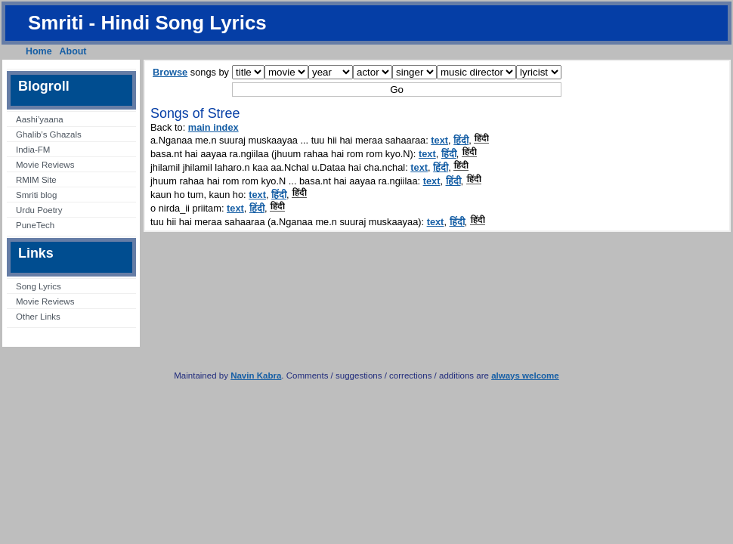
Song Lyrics (38, 286)
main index (213, 127)
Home (39, 51)
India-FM (33, 149)
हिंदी (461, 140)
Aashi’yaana (39, 119)
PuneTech (35, 225)
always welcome (525, 375)
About (73, 51)
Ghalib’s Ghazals (49, 134)
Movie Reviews (45, 164)
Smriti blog (36, 194)
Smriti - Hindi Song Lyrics (147, 22)
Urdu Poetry (39, 210)
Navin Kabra (255, 375)
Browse (170, 72)
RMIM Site (36, 179)
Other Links (38, 316)
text (439, 140)
